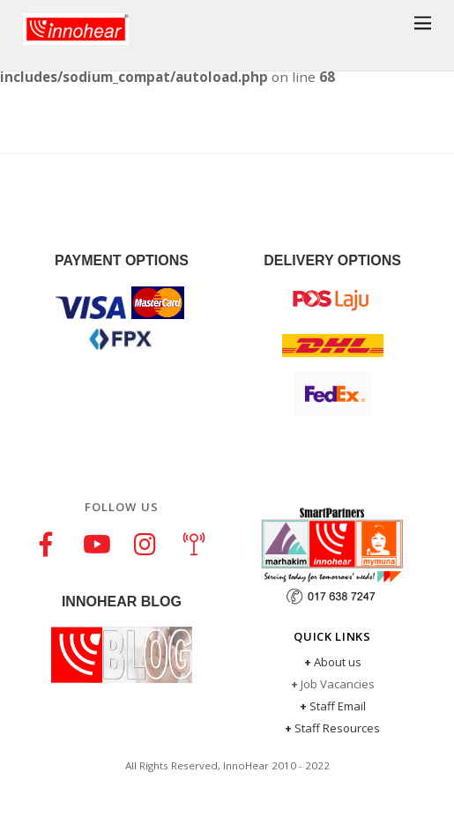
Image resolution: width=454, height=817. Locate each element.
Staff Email (337, 706)
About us (337, 662)
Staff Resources (337, 728)
